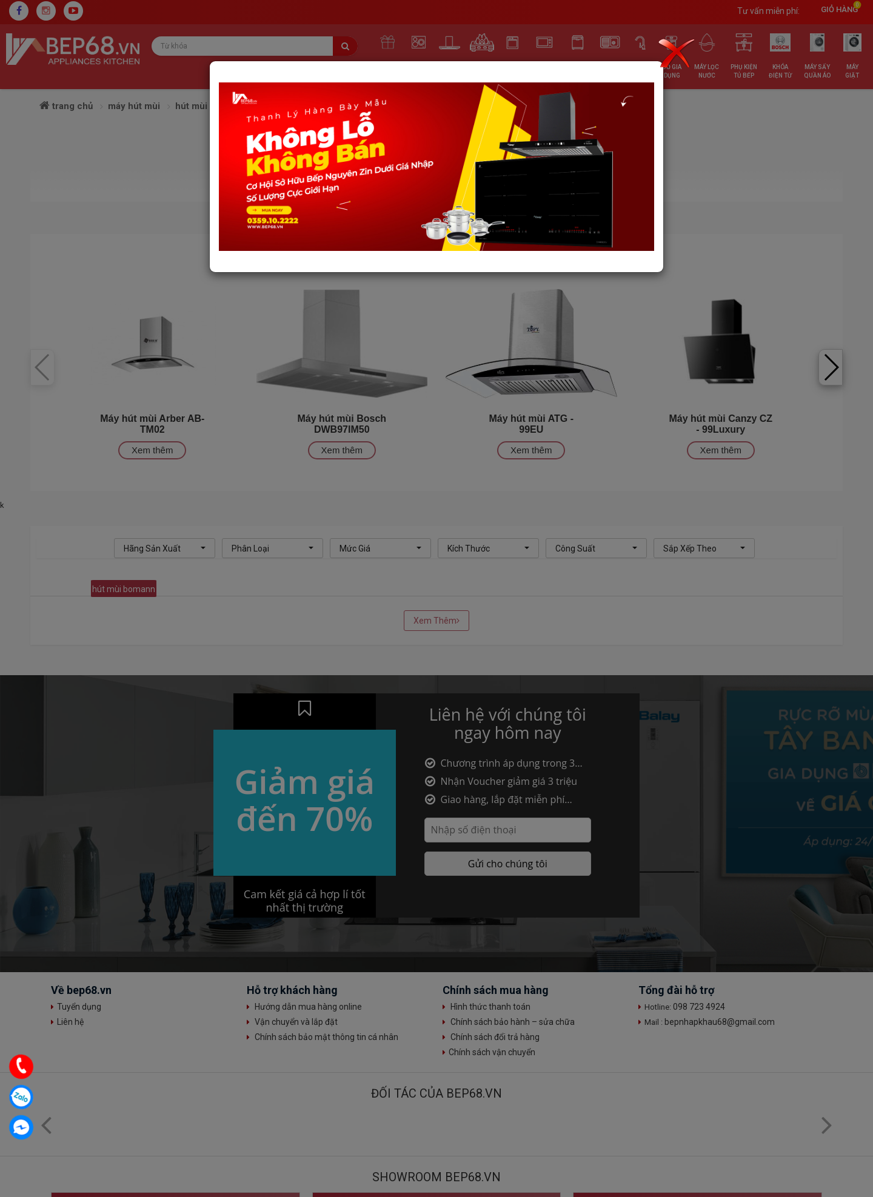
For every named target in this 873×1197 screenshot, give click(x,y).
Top (852, 1107)
